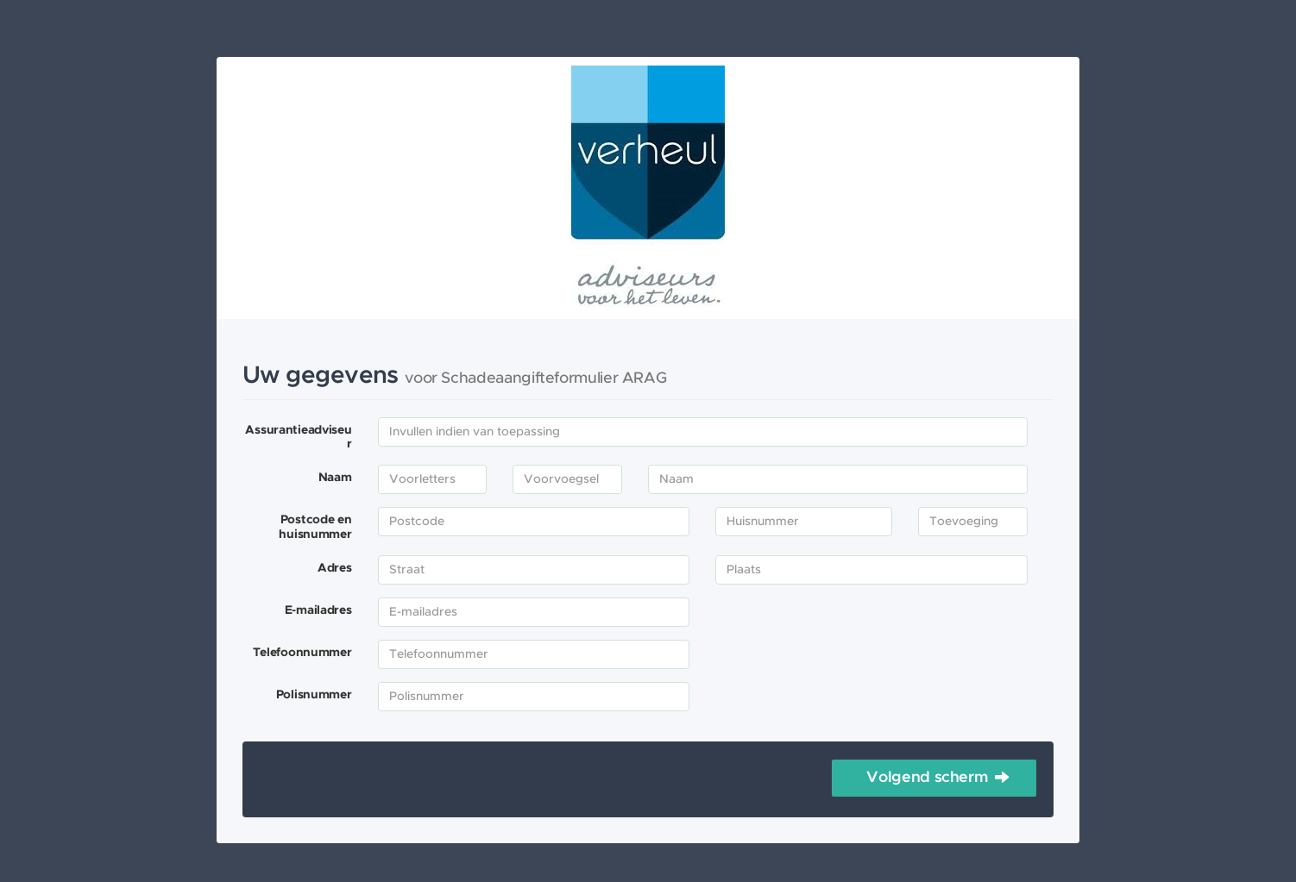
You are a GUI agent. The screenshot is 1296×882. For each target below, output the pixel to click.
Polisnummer (314, 695)
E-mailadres (318, 610)
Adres (335, 568)
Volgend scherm (910, 777)
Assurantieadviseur (298, 437)
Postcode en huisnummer (315, 527)
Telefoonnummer (302, 653)
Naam (335, 478)
